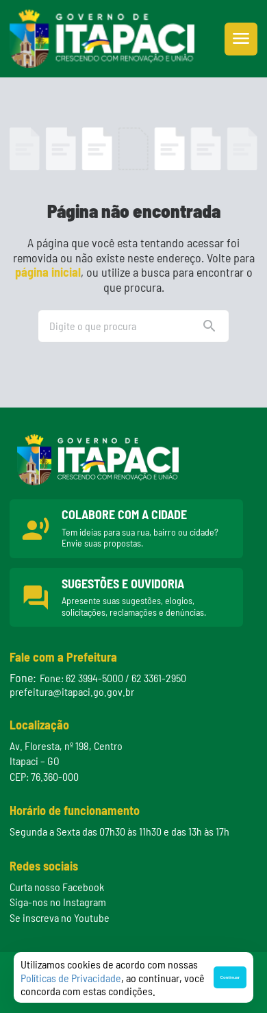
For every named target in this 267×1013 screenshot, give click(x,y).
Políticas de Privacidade (71, 977)
